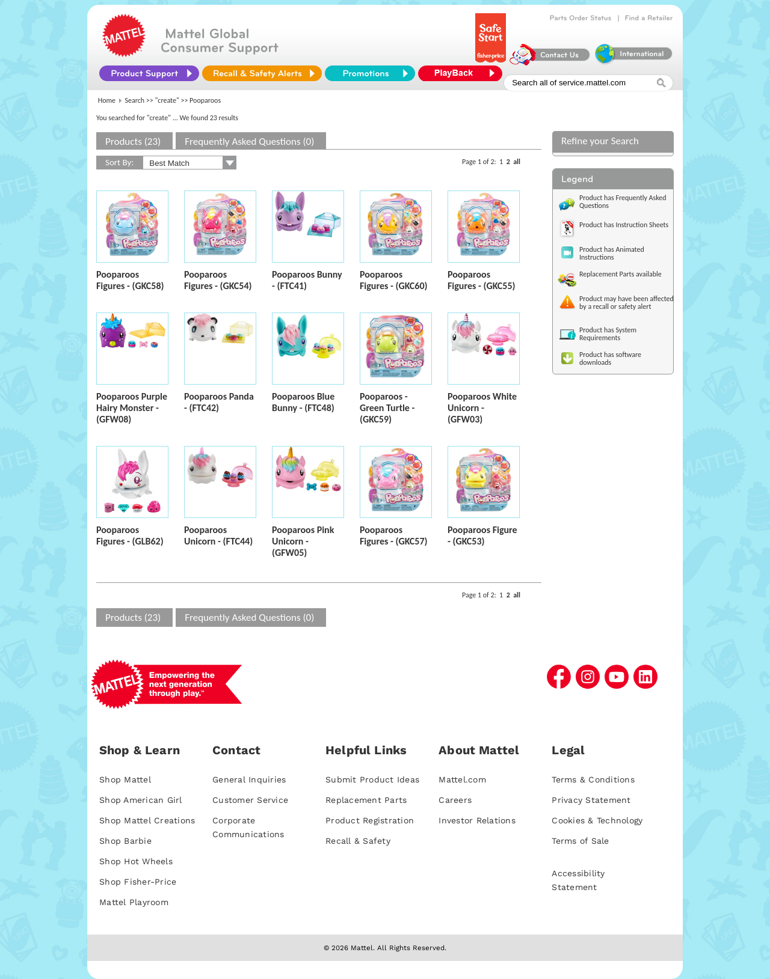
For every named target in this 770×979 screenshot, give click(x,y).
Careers (455, 800)
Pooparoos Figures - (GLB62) (130, 535)
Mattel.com (462, 779)
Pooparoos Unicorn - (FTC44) (218, 535)
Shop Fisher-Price (137, 881)
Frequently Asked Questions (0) (249, 141)
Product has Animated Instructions (611, 253)
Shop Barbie (125, 841)
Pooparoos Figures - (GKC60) (394, 280)
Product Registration (369, 820)
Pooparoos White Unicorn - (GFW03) (482, 408)
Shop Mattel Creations (147, 820)
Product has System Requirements (607, 334)
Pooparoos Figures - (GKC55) (482, 280)
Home (107, 100)
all (516, 161)
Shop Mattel (125, 779)
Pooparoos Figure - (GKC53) (482, 535)
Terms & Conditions (593, 779)
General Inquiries (249, 779)
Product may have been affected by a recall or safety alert (626, 302)
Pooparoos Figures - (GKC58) (130, 280)
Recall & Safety (357, 841)
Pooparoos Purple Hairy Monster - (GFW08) (131, 408)
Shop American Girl (140, 800)
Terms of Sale (580, 841)
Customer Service (250, 800)
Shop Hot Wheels (136, 861)
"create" (167, 100)
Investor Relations (477, 820)
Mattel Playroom (133, 902)
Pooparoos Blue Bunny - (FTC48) (303, 402)
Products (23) (133, 141)
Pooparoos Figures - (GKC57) (394, 535)
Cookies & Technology (597, 820)
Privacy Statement (591, 800)
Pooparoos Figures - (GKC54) (218, 280)
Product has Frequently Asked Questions (623, 202)
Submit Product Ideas (372, 779)
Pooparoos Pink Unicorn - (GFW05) (303, 541)
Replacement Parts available (620, 274)
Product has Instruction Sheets (623, 225)
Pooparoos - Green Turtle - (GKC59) (387, 408)
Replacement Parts (366, 800)
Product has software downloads (610, 358)
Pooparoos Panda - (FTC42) (219, 402)
